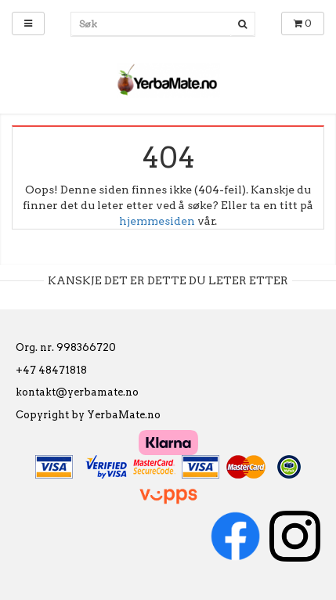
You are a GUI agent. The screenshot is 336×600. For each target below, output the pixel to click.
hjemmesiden (157, 221)
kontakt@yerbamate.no (77, 392)
